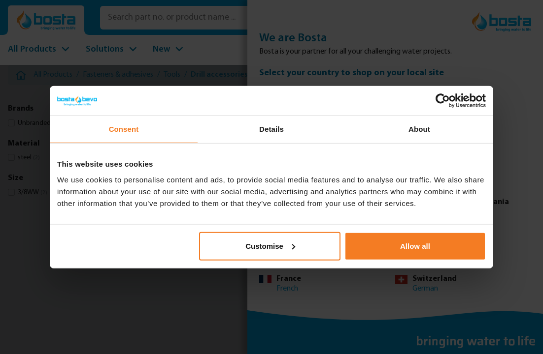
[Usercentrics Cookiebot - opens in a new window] (443, 100)
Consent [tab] (124, 129)
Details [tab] (271, 129)
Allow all (415, 245)
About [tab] (419, 129)
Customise (270, 245)
